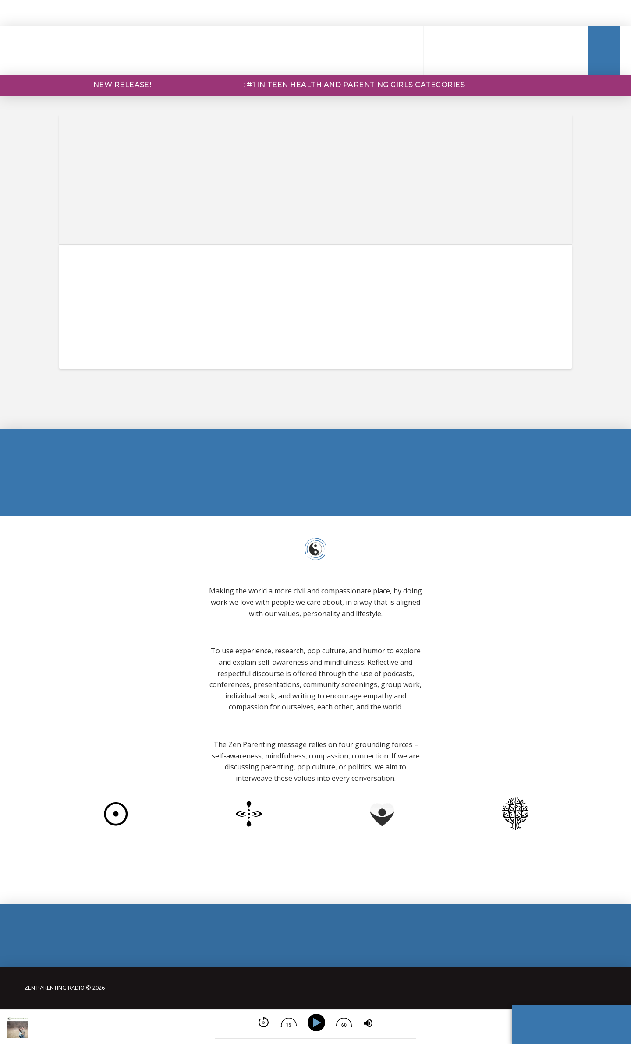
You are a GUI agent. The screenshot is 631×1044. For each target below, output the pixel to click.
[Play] (318, 1022)
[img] (264, 1022)
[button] (364, 50)
